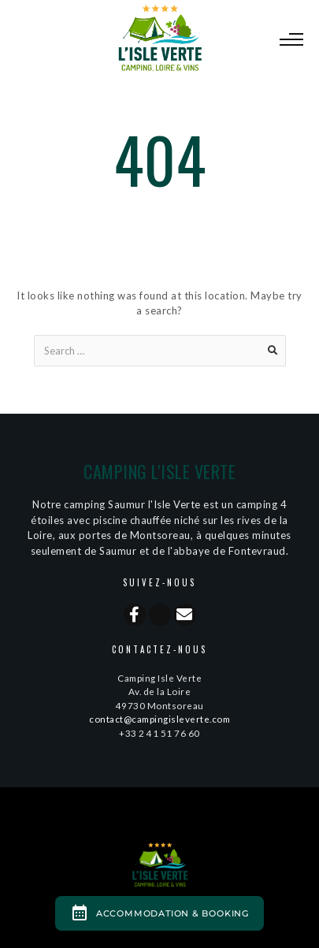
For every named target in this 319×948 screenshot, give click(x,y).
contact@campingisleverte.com (159, 718)
